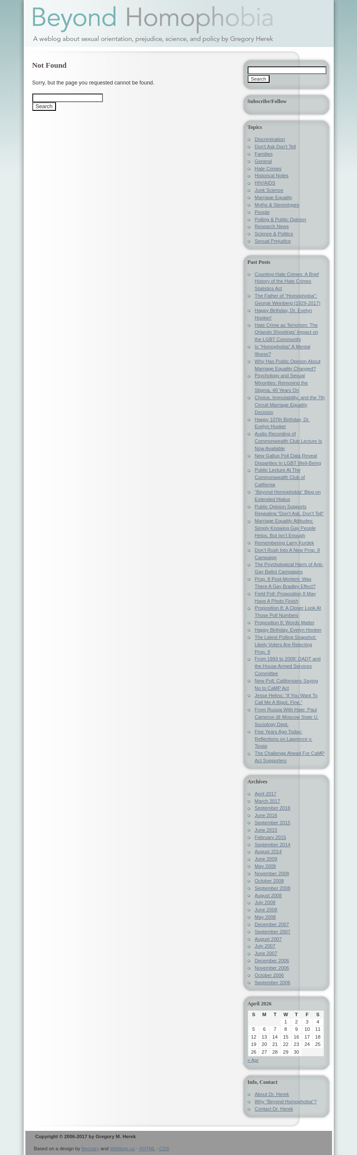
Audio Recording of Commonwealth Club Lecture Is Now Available (288, 441)
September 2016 (272, 808)
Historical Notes (272, 175)
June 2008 (266, 909)
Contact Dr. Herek (274, 1108)
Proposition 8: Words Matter (284, 622)
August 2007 (268, 939)
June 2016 (266, 815)
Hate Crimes (268, 168)
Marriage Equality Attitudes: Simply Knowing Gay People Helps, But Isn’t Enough (285, 528)
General (263, 161)
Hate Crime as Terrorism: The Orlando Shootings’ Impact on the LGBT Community (286, 332)
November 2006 (272, 967)
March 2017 (267, 801)
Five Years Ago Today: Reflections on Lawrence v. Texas (283, 739)
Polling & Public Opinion (280, 219)
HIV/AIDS (265, 182)
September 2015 (272, 822)
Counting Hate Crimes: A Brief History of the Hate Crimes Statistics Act (287, 281)
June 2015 (266, 830)
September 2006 (272, 982)
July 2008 (265, 902)
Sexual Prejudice (273, 241)
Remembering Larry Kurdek (284, 542)
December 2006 (272, 960)
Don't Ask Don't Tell (275, 146)
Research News (272, 226)
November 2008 (272, 873)
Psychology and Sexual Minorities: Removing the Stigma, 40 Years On (281, 383)
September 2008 (272, 888)
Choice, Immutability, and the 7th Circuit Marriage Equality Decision (290, 405)
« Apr (253, 1060)
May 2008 (265, 917)
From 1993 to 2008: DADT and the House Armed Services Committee (287, 666)
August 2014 (268, 851)
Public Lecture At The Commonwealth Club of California (280, 477)
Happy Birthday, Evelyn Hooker (288, 629)
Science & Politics (274, 233)
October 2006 (269, 975)
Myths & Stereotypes (277, 204)
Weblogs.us (122, 1148)
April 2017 (265, 793)
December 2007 (272, 924)
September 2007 (272, 931)
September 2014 (272, 844)
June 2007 (266, 953)
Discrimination (270, 139)
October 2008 (269, 880)
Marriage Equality (273, 197)
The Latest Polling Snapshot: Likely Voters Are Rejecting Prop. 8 (285, 644)
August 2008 (268, 895)
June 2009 (266, 858)
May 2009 (265, 866)
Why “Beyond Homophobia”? (286, 1101)
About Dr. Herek (272, 1094)
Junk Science (269, 190)
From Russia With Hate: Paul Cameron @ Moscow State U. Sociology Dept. (287, 717)
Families (264, 154)
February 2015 (270, 837)
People (262, 212)
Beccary (90, 1148)
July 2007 (265, 945)
